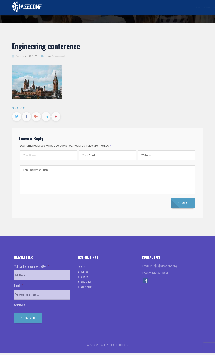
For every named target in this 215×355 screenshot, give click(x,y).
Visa (157, 7)
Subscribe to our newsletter (31, 268)
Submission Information (105, 7)
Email (18, 287)
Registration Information (137, 7)
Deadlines (83, 273)
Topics (81, 268)
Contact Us (193, 7)
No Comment (56, 56)
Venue (166, 7)
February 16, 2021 (25, 56)
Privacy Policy (85, 288)
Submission (84, 278)
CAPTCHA (19, 306)
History (178, 7)
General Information (76, 7)
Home (58, 7)
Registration (85, 283)
